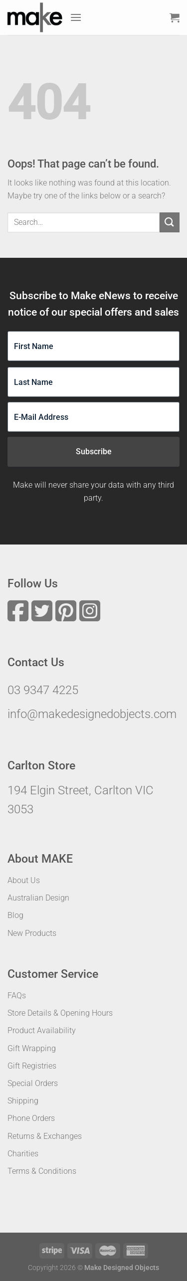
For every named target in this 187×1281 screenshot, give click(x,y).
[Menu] (76, 17)
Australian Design (38, 898)
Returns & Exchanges (44, 1136)
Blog (15, 915)
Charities (22, 1153)
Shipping (22, 1100)
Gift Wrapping (31, 1048)
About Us (23, 880)
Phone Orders (31, 1118)
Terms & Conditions (41, 1171)
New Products (31, 933)
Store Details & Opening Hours (60, 1013)
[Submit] (170, 222)
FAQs (16, 995)
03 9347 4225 (42, 690)
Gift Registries (31, 1066)
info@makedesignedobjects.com (92, 714)
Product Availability (41, 1030)
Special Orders (32, 1083)
